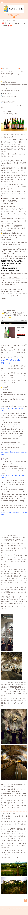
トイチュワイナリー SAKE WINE (11, 908)
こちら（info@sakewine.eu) (15, 154)
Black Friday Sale (9, 114)
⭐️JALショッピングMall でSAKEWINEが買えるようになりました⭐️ (14, 315)
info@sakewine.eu (20, 258)
